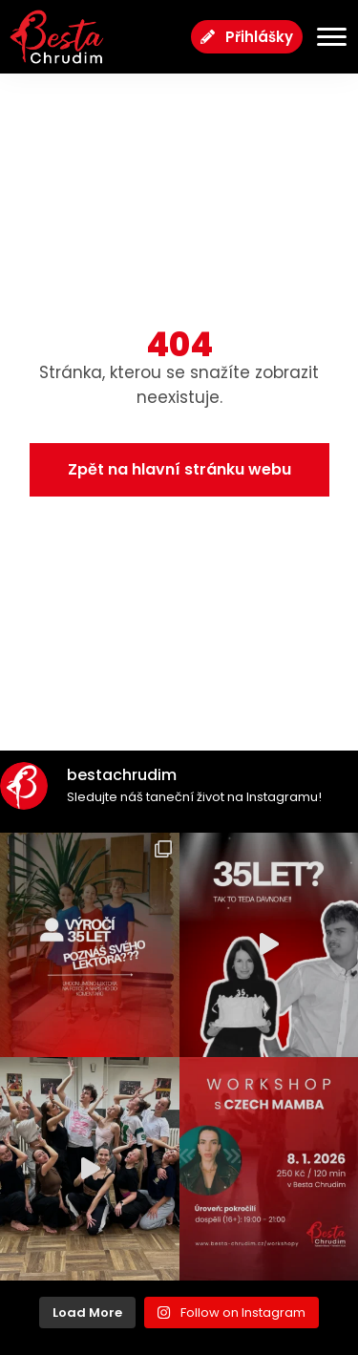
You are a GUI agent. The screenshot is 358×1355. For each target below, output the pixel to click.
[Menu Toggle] (325, 37)
